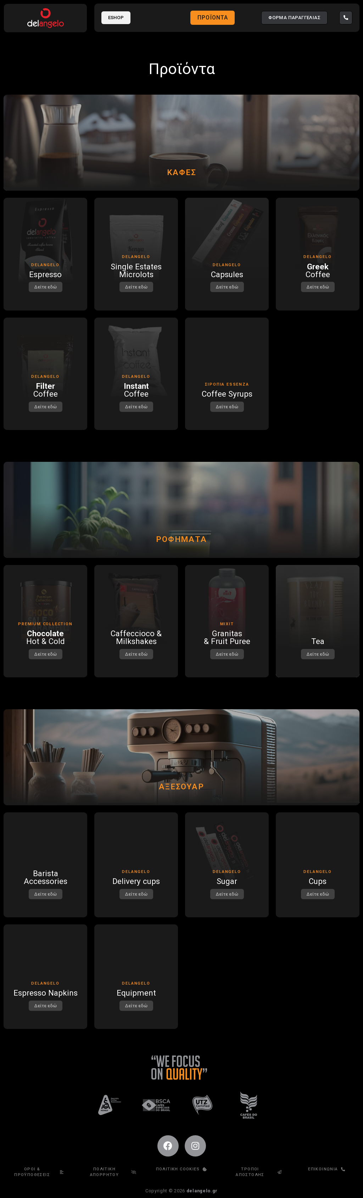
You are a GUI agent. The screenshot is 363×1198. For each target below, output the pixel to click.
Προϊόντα (212, 17)
